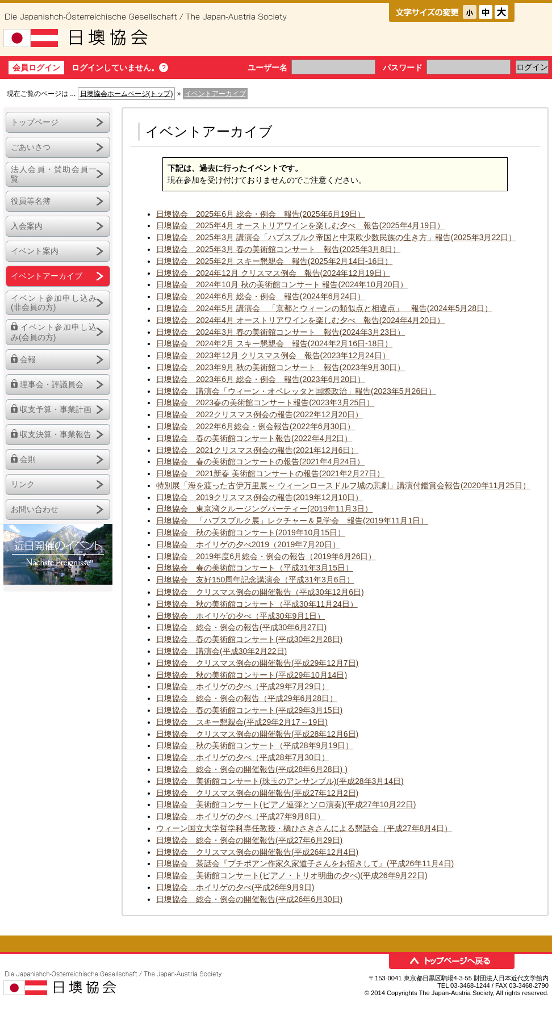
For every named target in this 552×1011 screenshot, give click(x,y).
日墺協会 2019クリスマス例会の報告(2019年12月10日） (259, 497)
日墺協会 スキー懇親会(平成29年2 (219, 722)
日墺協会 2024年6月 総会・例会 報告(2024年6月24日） (260, 296)
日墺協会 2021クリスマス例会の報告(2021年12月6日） (257, 450)
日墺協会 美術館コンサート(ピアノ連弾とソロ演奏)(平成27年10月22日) (286, 804)
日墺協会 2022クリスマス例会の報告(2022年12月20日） (259, 414)
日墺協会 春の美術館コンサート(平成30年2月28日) (249, 639)
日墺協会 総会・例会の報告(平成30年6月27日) (241, 627)
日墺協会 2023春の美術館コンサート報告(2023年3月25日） (265, 402)
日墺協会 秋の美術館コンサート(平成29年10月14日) (251, 674)
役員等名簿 (31, 200)
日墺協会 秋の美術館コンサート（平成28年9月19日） (254, 745)
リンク (23, 484)
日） (317, 615)
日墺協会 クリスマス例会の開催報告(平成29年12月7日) (257, 663)
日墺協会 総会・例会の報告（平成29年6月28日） (246, 698)
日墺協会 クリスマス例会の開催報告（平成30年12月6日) (260, 592)
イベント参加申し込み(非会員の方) (54, 302)
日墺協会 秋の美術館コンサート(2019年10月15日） (250, 532)
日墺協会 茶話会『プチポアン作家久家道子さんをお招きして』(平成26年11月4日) (305, 863)
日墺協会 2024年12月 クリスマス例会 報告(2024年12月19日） (273, 273)
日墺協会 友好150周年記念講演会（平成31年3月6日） (255, 579)
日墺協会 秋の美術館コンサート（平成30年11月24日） (257, 604)
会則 (28, 459)
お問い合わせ (34, 509)
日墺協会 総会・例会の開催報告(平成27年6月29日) (249, 840)
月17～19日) (305, 722)
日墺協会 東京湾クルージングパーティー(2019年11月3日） (264, 508)
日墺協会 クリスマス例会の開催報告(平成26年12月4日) (257, 852)
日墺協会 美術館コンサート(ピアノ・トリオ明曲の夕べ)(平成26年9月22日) (292, 875)
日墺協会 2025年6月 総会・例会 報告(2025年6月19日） (260, 214)
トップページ (34, 122)
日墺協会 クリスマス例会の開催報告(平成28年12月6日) (257, 734)
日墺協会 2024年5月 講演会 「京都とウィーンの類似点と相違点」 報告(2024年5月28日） (324, 308)
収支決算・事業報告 (55, 434)
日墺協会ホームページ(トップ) (126, 94)
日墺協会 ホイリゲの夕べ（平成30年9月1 (232, 615)
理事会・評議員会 (51, 384)
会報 (28, 359)
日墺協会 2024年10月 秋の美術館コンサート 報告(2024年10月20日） (282, 284)
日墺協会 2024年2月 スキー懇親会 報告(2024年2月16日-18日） (274, 343)
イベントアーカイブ (46, 275)
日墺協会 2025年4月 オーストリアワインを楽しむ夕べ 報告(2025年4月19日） (300, 225)
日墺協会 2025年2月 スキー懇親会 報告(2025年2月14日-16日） (274, 261)
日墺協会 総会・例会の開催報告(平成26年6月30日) (249, 899)
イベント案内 (34, 250)
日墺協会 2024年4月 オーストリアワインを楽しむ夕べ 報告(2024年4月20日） (300, 320)
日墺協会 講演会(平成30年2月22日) (221, 651)
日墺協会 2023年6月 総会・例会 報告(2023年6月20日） (260, 379)
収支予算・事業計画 (55, 409)
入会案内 (27, 225)
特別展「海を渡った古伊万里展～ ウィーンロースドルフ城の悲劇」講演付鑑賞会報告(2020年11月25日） (343, 485)
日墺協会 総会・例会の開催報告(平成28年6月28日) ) (252, 769)
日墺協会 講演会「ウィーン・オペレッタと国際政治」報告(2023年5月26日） (296, 391)
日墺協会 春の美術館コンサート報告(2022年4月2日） (254, 438)
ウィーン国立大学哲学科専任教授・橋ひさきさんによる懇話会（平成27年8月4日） (304, 828)
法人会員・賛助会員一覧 (54, 174)
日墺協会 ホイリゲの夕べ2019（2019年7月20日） (248, 544)
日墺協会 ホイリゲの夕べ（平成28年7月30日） (242, 757)
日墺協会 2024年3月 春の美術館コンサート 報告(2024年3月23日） (280, 332)
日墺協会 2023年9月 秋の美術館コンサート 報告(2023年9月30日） (280, 367)
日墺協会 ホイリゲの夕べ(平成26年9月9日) (235, 887)
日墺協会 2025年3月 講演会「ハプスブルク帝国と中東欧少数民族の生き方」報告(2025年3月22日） (336, 237)
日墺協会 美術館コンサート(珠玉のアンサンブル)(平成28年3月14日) (280, 781)
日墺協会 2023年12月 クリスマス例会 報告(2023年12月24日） (273, 355)
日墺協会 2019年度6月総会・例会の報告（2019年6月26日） (266, 556)
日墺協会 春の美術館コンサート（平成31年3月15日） (254, 567)
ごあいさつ (31, 147)
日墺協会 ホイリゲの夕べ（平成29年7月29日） (242, 686)
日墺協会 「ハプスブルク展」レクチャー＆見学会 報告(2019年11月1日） (292, 520)
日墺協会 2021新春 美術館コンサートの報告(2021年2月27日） (270, 473)
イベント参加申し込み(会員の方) (54, 332)
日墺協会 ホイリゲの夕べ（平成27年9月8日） (240, 816)
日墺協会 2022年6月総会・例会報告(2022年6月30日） (255, 426)
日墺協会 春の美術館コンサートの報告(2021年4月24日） (260, 461)
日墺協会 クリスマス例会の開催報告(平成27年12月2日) (257, 793)
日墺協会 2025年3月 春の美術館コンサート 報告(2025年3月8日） (278, 249)
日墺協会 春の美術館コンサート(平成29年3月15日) (249, 710)
